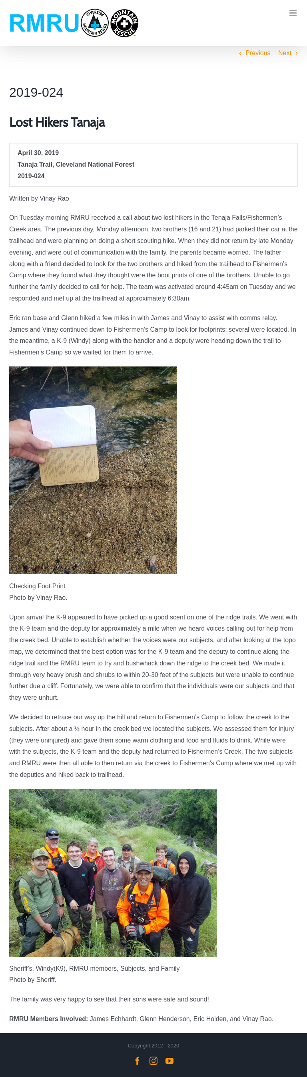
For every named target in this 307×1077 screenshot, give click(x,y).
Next (284, 53)
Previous (257, 53)
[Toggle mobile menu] (293, 13)
